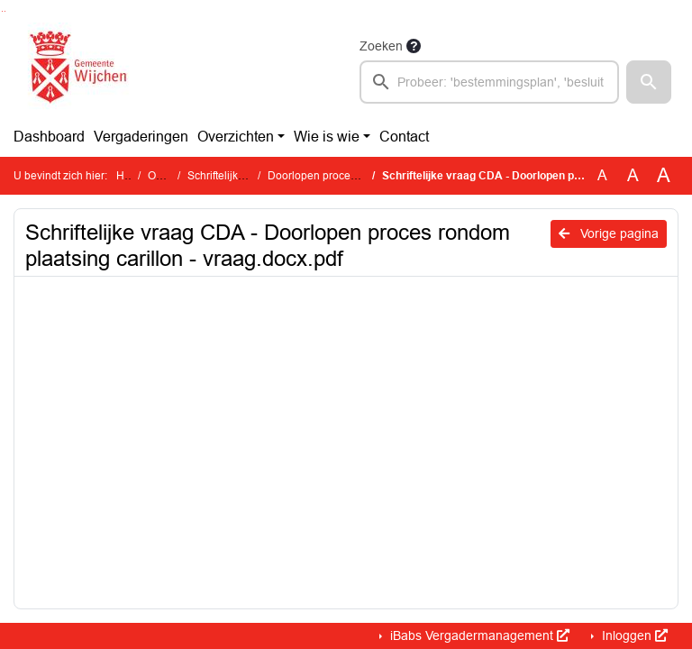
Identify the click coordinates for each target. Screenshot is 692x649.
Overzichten (235, 136)
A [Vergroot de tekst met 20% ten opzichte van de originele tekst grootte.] (633, 175)
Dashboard (49, 136)
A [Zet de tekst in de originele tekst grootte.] (602, 175)
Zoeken (381, 46)
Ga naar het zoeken (2, 11)
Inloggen (633, 635)
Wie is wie (327, 136)
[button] (648, 82)
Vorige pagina (609, 233)
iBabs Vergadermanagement (478, 635)
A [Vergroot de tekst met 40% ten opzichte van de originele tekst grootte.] (663, 176)
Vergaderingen (141, 136)
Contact (404, 136)
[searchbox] (489, 82)
